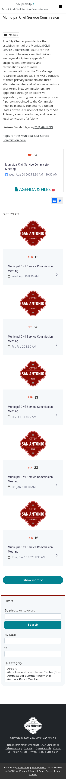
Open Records (43, 748)
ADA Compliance (50, 744)
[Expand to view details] (56, 274)
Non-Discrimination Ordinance (23, 744)
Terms (33, 771)
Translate (11, 34)
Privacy (23, 771)
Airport (33, 669)
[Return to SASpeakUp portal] (25, 4)
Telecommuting (14, 748)
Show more (33, 580)
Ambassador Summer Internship (33, 676)
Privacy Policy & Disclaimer (44, 751)
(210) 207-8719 (43, 127)
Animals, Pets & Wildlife (33, 679)
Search (33, 624)
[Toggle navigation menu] (60, 6)
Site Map (28, 748)
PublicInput (23, 767)
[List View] (54, 200)
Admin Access (20, 751)
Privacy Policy (39, 767)
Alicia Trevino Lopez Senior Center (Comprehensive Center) (33, 672)
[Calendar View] (59, 200)
